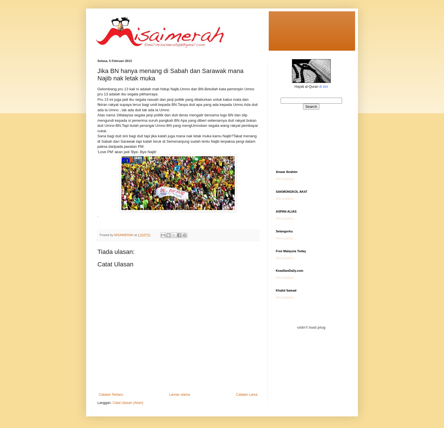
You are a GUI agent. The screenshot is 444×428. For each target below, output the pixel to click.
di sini (323, 87)
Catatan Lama (246, 395)
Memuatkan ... (286, 179)
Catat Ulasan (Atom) (127, 403)
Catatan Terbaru (111, 395)
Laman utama (179, 395)
